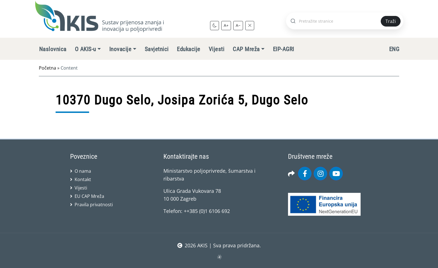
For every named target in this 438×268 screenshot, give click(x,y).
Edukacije (188, 49)
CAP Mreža (246, 49)
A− (238, 25)
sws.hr (219, 257)
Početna (47, 68)
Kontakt (83, 179)
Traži (390, 21)
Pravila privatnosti (94, 204)
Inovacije (120, 49)
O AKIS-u (85, 49)
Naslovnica (52, 49)
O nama (83, 171)
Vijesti (216, 49)
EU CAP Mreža (89, 196)
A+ (226, 25)
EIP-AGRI (283, 49)
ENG (394, 49)
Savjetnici (157, 49)
